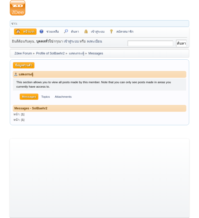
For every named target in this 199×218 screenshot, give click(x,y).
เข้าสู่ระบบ (71, 41)
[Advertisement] (107, 8)
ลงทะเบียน (94, 41)
